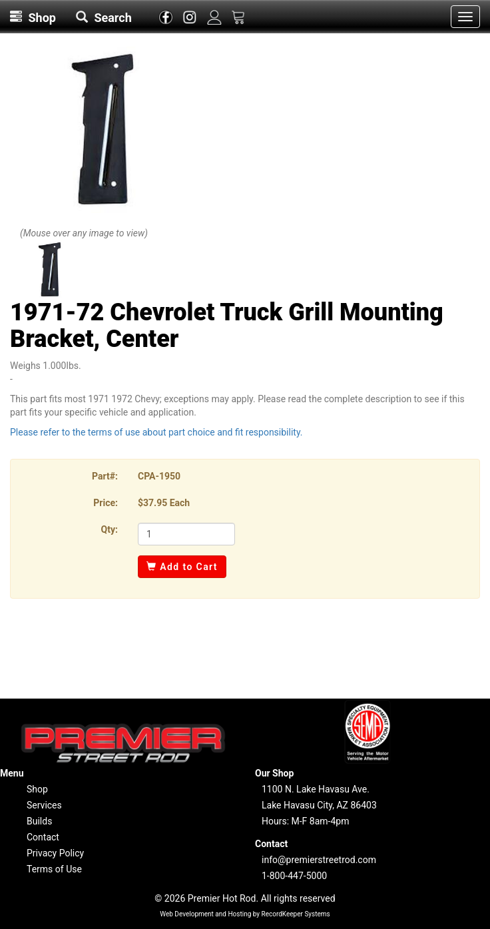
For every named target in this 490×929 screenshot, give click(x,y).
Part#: (105, 476)
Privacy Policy (55, 853)
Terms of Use (54, 869)
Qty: (109, 529)
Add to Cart (182, 566)
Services (44, 805)
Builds (39, 821)
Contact (43, 837)
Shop (37, 789)
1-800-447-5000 (294, 875)
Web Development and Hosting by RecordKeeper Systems (245, 914)
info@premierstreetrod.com (319, 859)
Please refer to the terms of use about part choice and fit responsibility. (156, 432)
